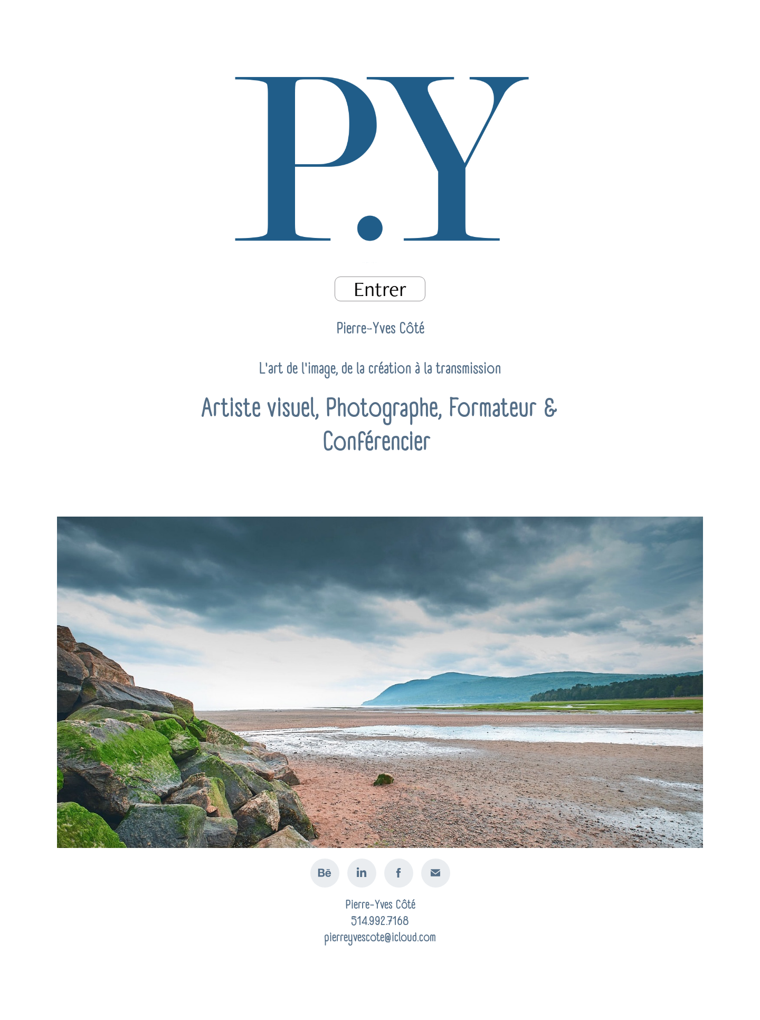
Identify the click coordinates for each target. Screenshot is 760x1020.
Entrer (380, 289)
